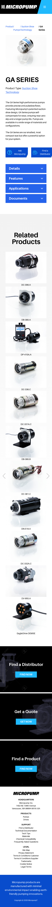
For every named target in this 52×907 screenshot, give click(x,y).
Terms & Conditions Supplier (26, 858)
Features (26, 178)
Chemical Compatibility (26, 839)
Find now (26, 674)
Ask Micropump (16, 152)
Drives (26, 820)
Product (9, 26)
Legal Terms (26, 867)
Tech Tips (26, 833)
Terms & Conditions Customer (26, 856)
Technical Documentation (26, 831)
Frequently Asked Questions (26, 842)
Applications (26, 188)
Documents (26, 198)
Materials (26, 836)
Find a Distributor (26, 828)
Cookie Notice (26, 864)
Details (26, 168)
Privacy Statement (26, 853)
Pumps (16, 30)
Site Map (26, 850)
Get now (26, 721)
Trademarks (26, 861)
